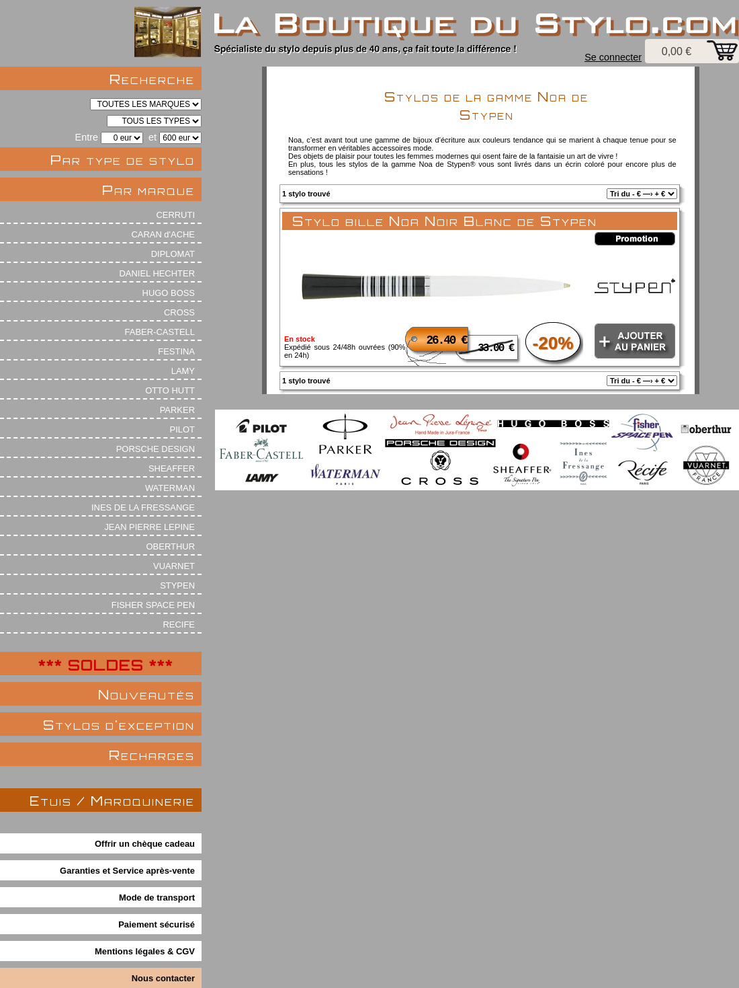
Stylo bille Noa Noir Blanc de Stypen (444, 221)
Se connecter (613, 57)
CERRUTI (175, 215)
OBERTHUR (170, 546)
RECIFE (179, 624)
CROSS (179, 312)
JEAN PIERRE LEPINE (149, 527)
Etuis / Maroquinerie (112, 800)
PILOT (182, 429)
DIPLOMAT (173, 254)
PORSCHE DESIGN (155, 449)
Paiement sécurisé (156, 924)
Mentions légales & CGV (145, 951)
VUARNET (174, 566)
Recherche (152, 79)
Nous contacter (163, 978)
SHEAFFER (171, 468)
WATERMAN (170, 488)
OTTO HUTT (170, 390)
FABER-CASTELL (160, 332)
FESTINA (176, 351)
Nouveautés (146, 694)
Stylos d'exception (119, 724)
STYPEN (177, 585)
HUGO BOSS (168, 293)
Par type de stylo (122, 159)
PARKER (177, 410)
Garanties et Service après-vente (127, 871)
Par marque (148, 190)
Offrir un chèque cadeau (145, 844)
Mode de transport (157, 897)
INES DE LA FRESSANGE (143, 507)
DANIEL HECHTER (157, 273)
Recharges (152, 755)
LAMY (183, 371)
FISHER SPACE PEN (153, 605)
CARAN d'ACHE (163, 234)
